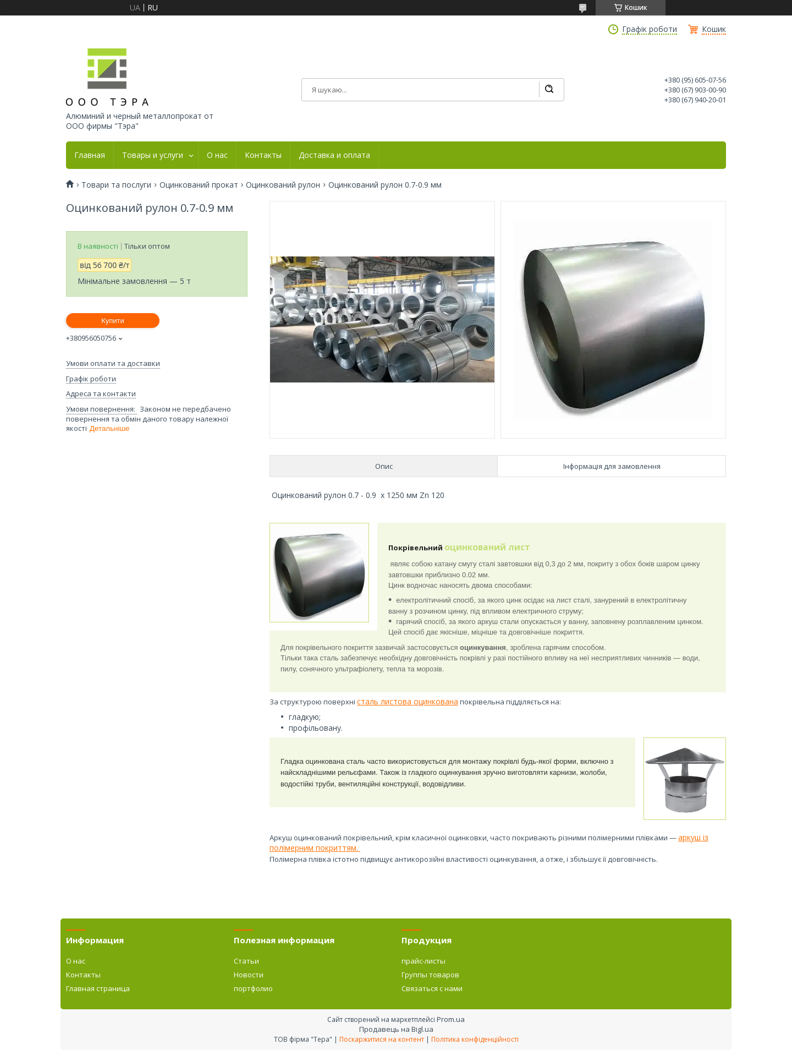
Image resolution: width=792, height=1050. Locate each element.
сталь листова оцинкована (407, 701)
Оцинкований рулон (283, 185)
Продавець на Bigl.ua (396, 1029)
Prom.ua (451, 1019)
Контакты (263, 155)
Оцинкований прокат (199, 185)
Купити (112, 320)
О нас (217, 155)
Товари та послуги (116, 185)
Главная (89, 155)
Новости (248, 975)
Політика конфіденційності (475, 1039)
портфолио (253, 988)
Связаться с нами (432, 988)
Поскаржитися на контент (381, 1039)
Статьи (246, 961)
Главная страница (98, 988)
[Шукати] (549, 89)
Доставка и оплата (334, 155)
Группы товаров (430, 975)
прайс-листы (424, 961)
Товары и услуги (152, 155)
